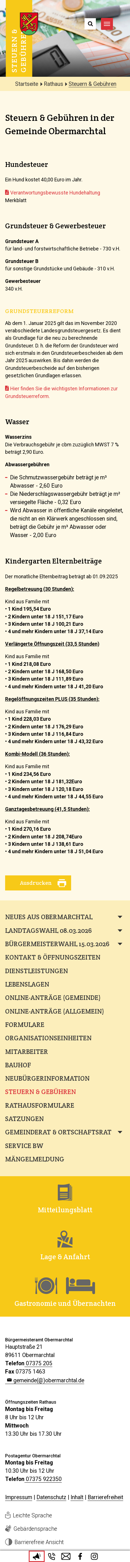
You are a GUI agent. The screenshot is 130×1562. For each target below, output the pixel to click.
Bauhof (18, 1065)
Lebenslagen (27, 984)
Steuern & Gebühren (40, 1091)
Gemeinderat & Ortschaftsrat (58, 1132)
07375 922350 (44, 1479)
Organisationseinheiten (48, 1038)
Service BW (24, 1146)
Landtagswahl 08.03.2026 (48, 930)
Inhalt (77, 1497)
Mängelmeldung (34, 1159)
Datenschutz (51, 1497)
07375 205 (39, 1363)
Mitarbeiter (26, 1051)
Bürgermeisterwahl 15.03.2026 (57, 944)
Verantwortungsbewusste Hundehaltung (55, 193)
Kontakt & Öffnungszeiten (52, 957)
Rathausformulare (39, 1105)
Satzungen (24, 1118)
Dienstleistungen (36, 971)
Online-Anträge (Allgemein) (54, 1011)
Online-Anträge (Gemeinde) (53, 997)
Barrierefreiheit (105, 1497)
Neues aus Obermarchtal (48, 917)
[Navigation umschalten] (107, 24)
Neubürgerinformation (47, 1078)
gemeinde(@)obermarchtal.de (48, 1380)
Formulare (24, 1024)
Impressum (18, 1497)
